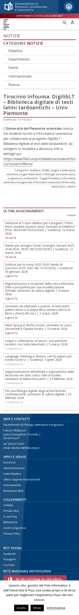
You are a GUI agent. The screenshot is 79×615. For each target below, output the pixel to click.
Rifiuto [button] (37, 608)
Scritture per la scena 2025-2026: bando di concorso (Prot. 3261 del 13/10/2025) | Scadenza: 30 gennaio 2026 (39, 268)
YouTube (9, 565)
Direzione (9, 462)
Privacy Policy (11, 533)
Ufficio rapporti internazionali (21, 479)
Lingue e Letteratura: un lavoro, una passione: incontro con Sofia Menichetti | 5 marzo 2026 (36, 342)
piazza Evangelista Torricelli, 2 (21, 434)
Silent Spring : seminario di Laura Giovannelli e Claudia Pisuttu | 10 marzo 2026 (38, 327)
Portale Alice (11, 511)
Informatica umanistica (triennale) (54, 182)
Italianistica (58, 186)
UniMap (8, 505)
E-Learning (10, 516)
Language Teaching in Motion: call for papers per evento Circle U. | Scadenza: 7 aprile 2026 (38, 358)
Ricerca (14, 84)
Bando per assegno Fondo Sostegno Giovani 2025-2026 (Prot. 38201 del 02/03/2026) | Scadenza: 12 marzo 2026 (40, 249)
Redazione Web (13, 491)
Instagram (9, 559)
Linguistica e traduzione (23, 178)
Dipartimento (19, 59)
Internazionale (20, 76)
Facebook (9, 554)
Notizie (35, 43)
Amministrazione (14, 468)
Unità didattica (12, 474)
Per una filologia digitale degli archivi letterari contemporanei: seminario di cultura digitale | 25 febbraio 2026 (38, 394)
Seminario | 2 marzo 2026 (37, 309)
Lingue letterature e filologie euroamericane (47, 174)
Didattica (15, 50)
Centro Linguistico (14, 528)
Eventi (13, 67)
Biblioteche (10, 522)
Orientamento (12, 485)
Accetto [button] (21, 608)
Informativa (56, 608)
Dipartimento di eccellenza (39, 15)
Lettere (71, 186)
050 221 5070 (16, 444)
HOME (46, 170)
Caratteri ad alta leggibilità (72, 22)
